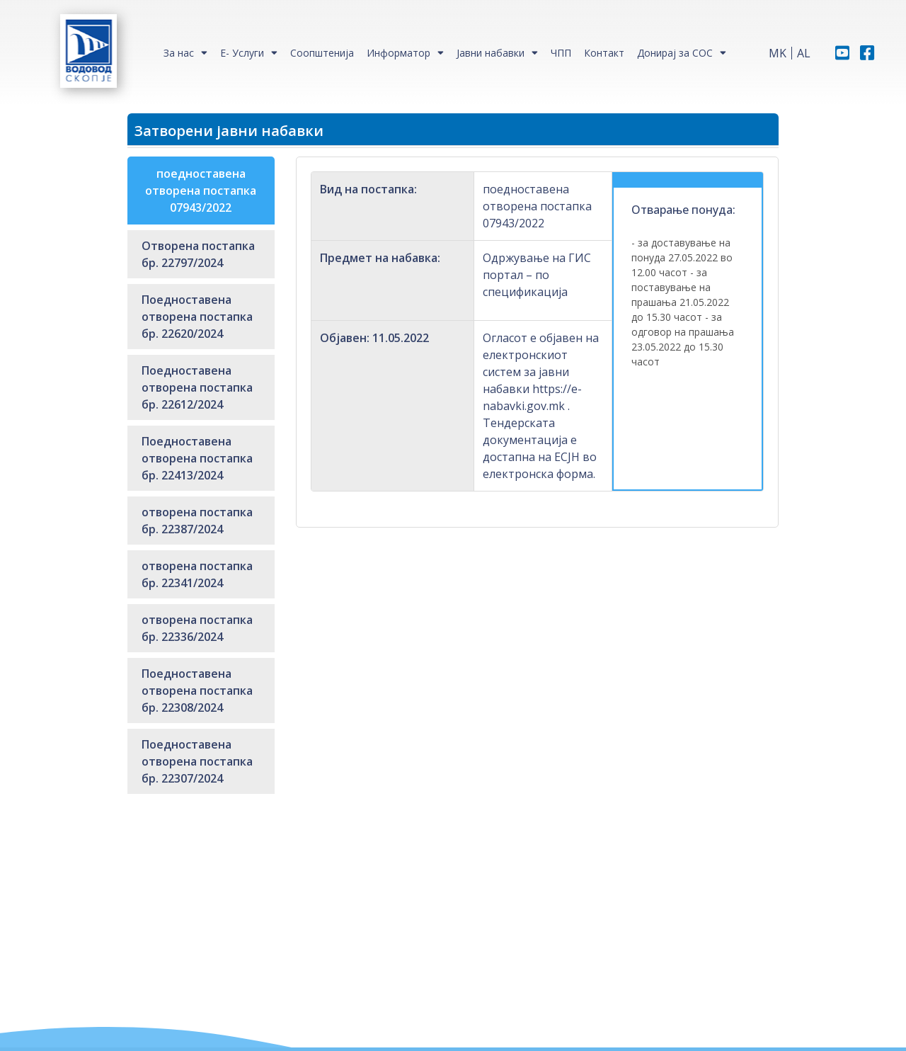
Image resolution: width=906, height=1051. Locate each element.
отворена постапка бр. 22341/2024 (197, 574)
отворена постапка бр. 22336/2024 (197, 628)
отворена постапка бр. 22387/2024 (197, 520)
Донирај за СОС (675, 52)
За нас (179, 52)
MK (777, 53)
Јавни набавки (490, 52)
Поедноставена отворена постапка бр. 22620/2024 (197, 316)
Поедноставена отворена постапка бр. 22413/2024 (197, 458)
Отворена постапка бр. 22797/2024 (198, 254)
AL (803, 53)
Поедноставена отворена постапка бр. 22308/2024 (197, 690)
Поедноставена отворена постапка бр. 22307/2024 (197, 761)
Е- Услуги (242, 52)
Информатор (398, 52)
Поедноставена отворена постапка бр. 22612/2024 (197, 387)
